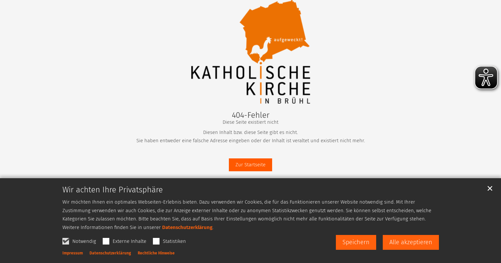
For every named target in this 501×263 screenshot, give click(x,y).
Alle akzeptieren (410, 242)
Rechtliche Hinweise (156, 253)
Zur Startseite (250, 165)
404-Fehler (250, 115)
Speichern (356, 242)
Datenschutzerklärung (187, 227)
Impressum (72, 253)
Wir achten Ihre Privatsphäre (112, 189)
